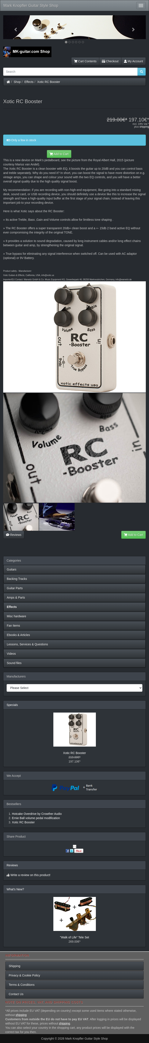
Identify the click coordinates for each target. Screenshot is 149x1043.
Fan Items (13, 625)
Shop (17, 82)
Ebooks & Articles (18, 635)
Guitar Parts (15, 588)
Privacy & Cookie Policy (24, 975)
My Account (133, 61)
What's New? (15, 889)
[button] (14, 27)
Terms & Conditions (21, 984)
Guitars (11, 569)
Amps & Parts (16, 597)
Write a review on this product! (30, 875)
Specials (12, 705)
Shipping (14, 966)
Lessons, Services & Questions (27, 644)
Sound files (14, 663)
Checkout (110, 61)
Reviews (13, 534)
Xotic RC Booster (48, 82)
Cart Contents (85, 61)
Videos (11, 653)
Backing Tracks (17, 579)
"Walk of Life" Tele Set (74, 937)
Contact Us (16, 994)
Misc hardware (16, 616)
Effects (29, 82)
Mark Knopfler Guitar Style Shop (30, 5)
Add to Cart (59, 154)
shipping (144, 126)
